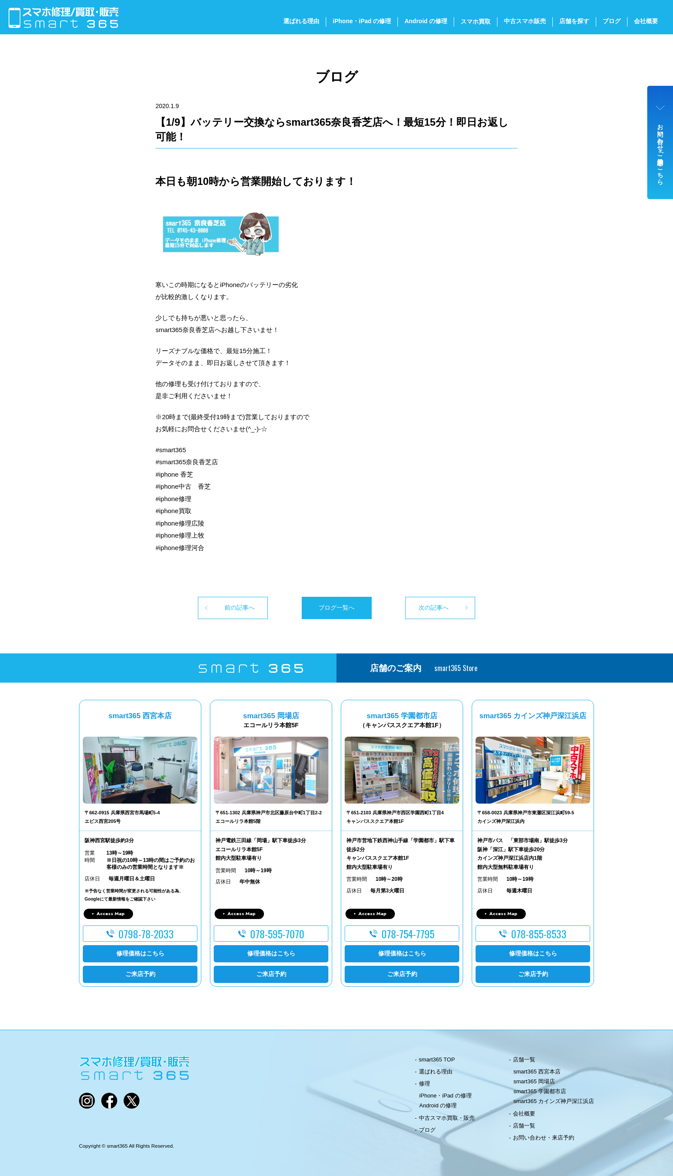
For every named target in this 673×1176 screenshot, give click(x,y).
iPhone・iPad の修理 (362, 21)
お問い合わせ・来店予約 (543, 1137)
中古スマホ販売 (525, 21)
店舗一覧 (524, 1059)
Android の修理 (425, 21)
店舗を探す (574, 21)
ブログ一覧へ (336, 607)
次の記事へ (433, 607)
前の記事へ (239, 607)
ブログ (612, 21)
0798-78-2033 (146, 933)
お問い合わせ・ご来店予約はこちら (660, 151)
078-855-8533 (539, 933)
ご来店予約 (140, 974)
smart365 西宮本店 (537, 1071)
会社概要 (646, 21)
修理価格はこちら (140, 953)
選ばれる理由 (301, 21)
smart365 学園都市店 (539, 1091)
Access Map (110, 913)
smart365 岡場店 (534, 1081)
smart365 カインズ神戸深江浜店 (553, 1101)
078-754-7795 (408, 933)
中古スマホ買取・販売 (447, 1118)
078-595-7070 (277, 933)
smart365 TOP (437, 1059)
